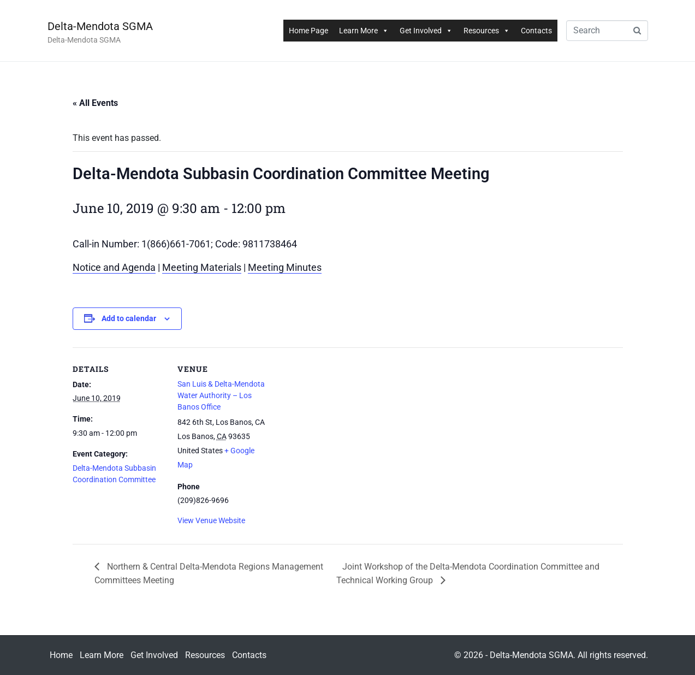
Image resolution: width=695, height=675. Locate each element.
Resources (487, 30)
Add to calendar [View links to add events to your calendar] (129, 318)
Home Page (308, 30)
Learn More (364, 30)
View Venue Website (211, 520)
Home (61, 655)
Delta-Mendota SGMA (100, 26)
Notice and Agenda (114, 267)
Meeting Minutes (285, 267)
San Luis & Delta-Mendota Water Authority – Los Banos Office (221, 395)
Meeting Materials (201, 267)
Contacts (536, 30)
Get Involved (426, 30)
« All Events (95, 103)
